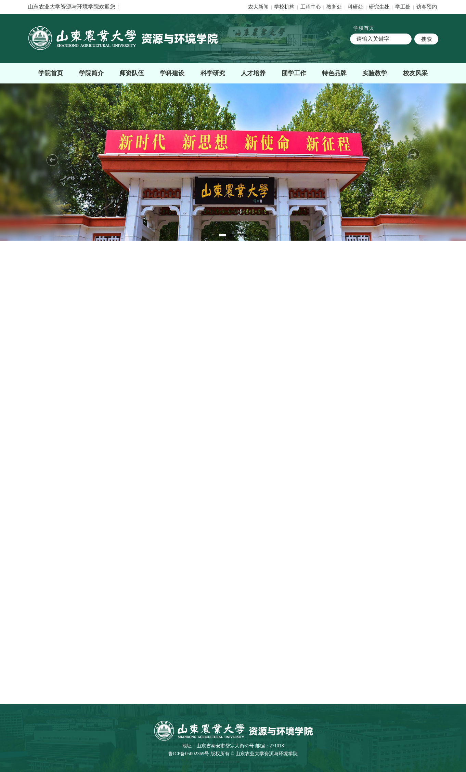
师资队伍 (131, 73)
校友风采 (415, 73)
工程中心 (310, 7)
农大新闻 (258, 7)
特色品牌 (334, 73)
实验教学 (374, 73)
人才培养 (253, 73)
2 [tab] (233, 235)
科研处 (356, 7)
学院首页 (50, 73)
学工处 (403, 7)
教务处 (334, 7)
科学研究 (212, 73)
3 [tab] (243, 235)
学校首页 (363, 28)
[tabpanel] (233, 162)
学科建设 (172, 73)
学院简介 (91, 73)
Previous (52, 160)
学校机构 (284, 7)
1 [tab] (222, 235)
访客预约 (426, 7)
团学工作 (294, 73)
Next (413, 154)
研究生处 (379, 7)
